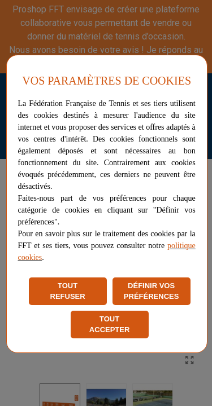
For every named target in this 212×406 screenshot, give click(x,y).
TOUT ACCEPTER (109, 324)
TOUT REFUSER (67, 291)
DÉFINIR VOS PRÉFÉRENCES (151, 291)
